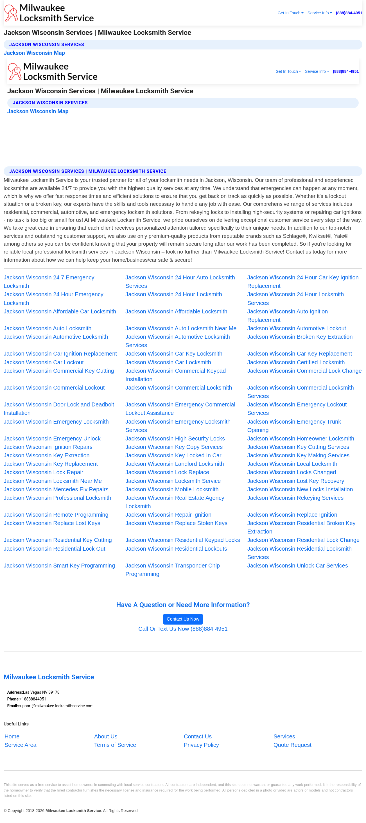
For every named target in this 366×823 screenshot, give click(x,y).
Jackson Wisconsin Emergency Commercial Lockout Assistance (180, 408)
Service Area (20, 745)
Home (12, 736)
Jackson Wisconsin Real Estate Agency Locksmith (174, 502)
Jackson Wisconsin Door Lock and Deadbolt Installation (59, 408)
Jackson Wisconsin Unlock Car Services (297, 565)
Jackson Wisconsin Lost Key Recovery (295, 481)
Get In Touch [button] (289, 13)
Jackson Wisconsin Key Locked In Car (173, 455)
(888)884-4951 (349, 13)
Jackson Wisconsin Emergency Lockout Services (297, 408)
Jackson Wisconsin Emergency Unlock (52, 438)
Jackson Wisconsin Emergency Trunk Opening (294, 426)
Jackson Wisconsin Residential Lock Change (303, 540)
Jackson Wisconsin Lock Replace (167, 472)
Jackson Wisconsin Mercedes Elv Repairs (56, 489)
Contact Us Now (183, 619)
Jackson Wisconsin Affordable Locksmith (176, 311)
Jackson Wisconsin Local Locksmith (292, 464)
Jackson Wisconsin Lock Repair (43, 472)
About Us (106, 736)
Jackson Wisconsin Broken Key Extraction (300, 337)
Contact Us (198, 736)
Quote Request (292, 745)
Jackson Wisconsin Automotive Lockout (296, 328)
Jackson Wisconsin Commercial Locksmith (178, 388)
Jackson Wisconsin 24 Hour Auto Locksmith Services (180, 281)
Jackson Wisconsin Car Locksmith (168, 362)
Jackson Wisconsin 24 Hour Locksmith (173, 294)
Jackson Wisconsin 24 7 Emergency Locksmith (49, 281)
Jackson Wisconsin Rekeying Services (295, 498)
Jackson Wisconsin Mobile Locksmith (171, 489)
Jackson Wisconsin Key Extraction (47, 455)
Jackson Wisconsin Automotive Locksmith (56, 337)
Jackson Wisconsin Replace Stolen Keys (176, 523)
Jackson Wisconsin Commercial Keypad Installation (175, 375)
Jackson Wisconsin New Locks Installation (300, 489)
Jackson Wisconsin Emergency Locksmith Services (178, 426)
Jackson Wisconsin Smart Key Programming (59, 565)
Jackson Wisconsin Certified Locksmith (296, 362)
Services (284, 736)
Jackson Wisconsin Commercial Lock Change (304, 371)
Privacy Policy (201, 745)
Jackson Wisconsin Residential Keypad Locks (182, 540)
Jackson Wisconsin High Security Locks (175, 438)
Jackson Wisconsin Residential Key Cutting (58, 540)
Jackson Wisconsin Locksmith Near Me (53, 481)
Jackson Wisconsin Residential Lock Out (54, 549)
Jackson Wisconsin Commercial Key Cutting (59, 371)
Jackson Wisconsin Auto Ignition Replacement (287, 315)
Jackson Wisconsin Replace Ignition (292, 515)
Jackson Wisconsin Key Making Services (298, 455)
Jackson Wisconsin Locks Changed (291, 472)
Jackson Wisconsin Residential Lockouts (176, 549)
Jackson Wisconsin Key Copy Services (174, 447)
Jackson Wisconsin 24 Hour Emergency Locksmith (53, 298)
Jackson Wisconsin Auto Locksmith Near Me (180, 328)
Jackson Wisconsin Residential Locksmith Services (299, 553)
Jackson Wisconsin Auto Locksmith (47, 328)
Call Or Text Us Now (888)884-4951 (183, 629)
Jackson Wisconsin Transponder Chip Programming (172, 569)
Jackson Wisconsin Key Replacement (51, 464)
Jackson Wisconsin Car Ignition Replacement (60, 354)
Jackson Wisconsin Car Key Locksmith (173, 354)
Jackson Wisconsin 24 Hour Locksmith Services (295, 298)
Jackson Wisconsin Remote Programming (56, 515)
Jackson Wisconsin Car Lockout (44, 362)
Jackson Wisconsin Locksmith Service (173, 481)
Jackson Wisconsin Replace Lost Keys (52, 523)
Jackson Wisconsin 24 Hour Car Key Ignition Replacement (303, 281)
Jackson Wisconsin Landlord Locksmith (174, 464)
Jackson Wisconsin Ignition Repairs (48, 447)
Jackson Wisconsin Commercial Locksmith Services (300, 392)
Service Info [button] (318, 13)
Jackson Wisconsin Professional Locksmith (57, 498)
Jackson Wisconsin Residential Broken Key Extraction (301, 527)
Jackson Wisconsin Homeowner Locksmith (300, 438)
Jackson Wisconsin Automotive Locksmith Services (177, 341)
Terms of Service (115, 745)
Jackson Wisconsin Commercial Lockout (54, 388)
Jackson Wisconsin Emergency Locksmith (56, 422)
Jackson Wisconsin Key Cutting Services (298, 447)
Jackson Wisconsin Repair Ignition (168, 515)
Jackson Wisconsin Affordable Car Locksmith (60, 311)
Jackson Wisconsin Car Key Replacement (299, 354)
